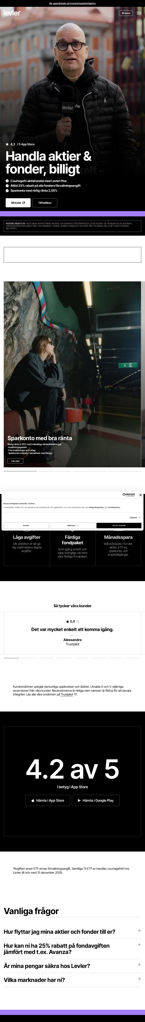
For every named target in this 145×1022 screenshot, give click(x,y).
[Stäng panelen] (140, 495)
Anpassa (133, 517)
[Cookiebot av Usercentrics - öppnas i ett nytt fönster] (118, 495)
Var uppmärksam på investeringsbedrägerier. (72, 3)
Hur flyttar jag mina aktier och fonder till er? (72, 931)
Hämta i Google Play (96, 800)
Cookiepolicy (114, 507)
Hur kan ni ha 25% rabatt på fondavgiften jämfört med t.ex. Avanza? (72, 948)
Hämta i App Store (47, 800)
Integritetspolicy (96, 507)
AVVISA (26, 525)
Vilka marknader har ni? (72, 979)
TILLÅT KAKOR (118, 525)
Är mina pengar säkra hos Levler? (72, 965)
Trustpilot (67, 694)
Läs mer (15, 461)
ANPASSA (72, 525)
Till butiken (44, 202)
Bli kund (126, 13)
